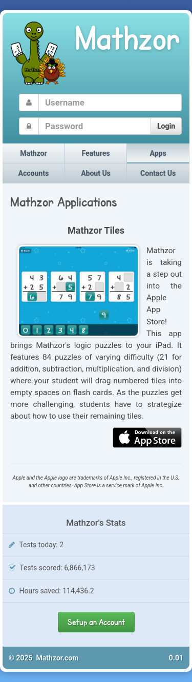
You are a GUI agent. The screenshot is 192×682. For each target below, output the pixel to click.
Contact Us (158, 173)
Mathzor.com (57, 658)
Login (166, 126)
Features (96, 153)
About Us (96, 173)
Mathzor (33, 153)
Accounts (33, 173)
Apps (158, 153)
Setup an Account (96, 621)
